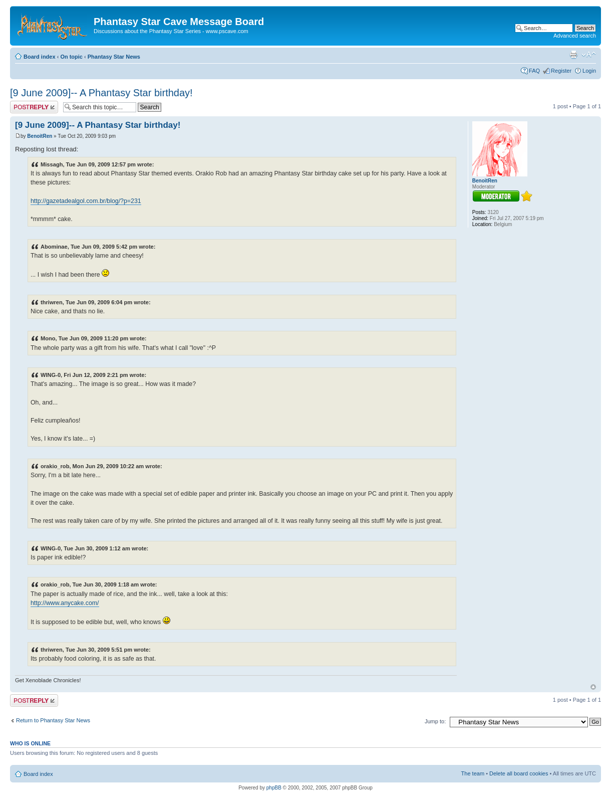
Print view (573, 54)
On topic (71, 57)
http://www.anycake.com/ (65, 603)
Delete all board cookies (518, 773)
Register (561, 71)
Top (593, 687)
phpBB (273, 787)
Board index (40, 57)
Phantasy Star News (114, 57)
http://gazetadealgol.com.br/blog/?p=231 (86, 201)
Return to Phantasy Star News (53, 720)
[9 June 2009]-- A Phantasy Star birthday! (101, 92)
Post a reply (34, 107)
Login (589, 71)
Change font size (588, 54)
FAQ (534, 71)
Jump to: (435, 721)
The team (472, 773)
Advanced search (574, 36)
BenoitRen (39, 136)
